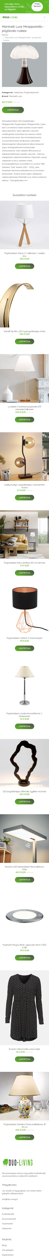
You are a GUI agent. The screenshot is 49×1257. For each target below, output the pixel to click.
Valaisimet (18, 92)
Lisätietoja (13, 110)
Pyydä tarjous (37, 5)
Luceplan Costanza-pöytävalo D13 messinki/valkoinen (24, 408)
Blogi (4, 1245)
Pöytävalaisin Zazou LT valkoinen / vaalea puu (24, 254)
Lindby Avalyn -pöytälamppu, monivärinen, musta (24, 486)
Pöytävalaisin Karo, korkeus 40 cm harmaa (24, 562)
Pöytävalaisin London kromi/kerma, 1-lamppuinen (24, 714)
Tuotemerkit (7, 1223)
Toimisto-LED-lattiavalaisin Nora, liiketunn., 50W (25, 868)
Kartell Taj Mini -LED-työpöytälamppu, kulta (24, 331)
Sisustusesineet (9, 1219)
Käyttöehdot (7, 1255)
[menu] (45, 17)
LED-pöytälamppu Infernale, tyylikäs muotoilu (24, 791)
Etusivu (5, 35)
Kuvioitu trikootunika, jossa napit (24, 1049)
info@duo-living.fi (10, 1199)
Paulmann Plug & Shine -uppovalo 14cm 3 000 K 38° (24, 946)
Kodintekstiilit (8, 1214)
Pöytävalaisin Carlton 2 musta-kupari (24, 638)
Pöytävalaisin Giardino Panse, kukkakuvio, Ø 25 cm (24, 1125)
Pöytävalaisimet (31, 92)
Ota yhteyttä (7, 1250)
